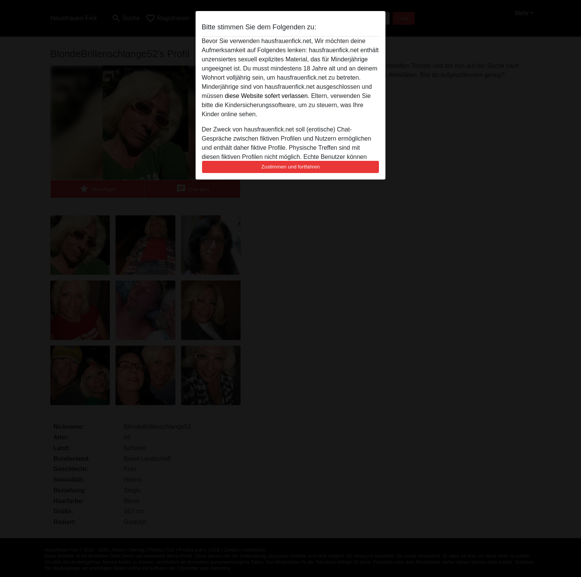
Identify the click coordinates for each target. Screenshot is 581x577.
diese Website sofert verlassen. (267, 96)
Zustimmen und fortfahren (290, 167)
